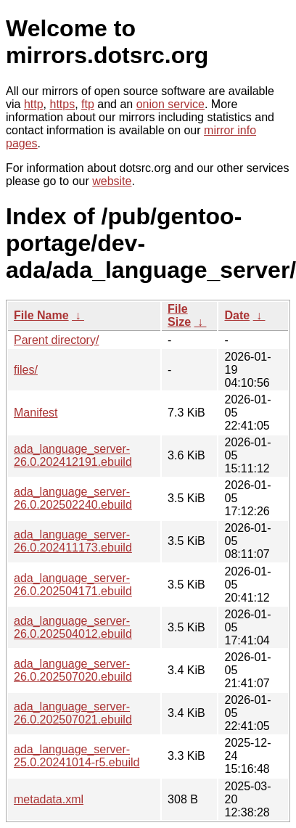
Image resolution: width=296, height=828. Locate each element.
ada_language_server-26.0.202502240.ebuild (73, 498)
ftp (87, 104)
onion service (170, 104)
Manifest (35, 412)
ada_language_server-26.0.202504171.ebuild (73, 584)
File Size (179, 315)
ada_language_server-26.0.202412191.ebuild (73, 455)
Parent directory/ (56, 340)
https (62, 104)
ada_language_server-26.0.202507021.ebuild (73, 713)
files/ (26, 370)
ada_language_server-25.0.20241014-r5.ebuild (76, 755)
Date (237, 315)
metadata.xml (48, 799)
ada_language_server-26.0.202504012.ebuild (73, 627)
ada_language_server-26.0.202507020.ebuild (73, 670)
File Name (41, 315)
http (34, 104)
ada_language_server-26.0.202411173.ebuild (73, 541)
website (111, 181)
